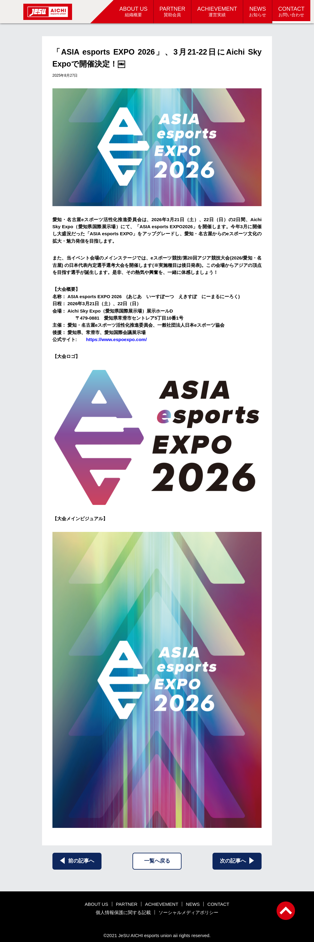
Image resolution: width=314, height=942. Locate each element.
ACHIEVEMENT (161, 904)
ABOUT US (96, 904)
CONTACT (218, 904)
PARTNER (126, 904)
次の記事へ (237, 860)
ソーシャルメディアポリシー (188, 912)
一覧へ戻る (157, 861)
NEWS (193, 904)
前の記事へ (77, 860)
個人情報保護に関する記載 (123, 912)
